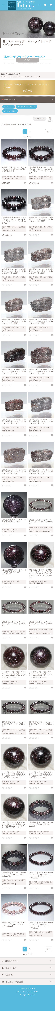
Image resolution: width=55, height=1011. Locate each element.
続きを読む (27, 60)
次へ (48, 132)
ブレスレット (8, 107)
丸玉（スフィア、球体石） (27, 107)
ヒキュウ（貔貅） (10, 111)
